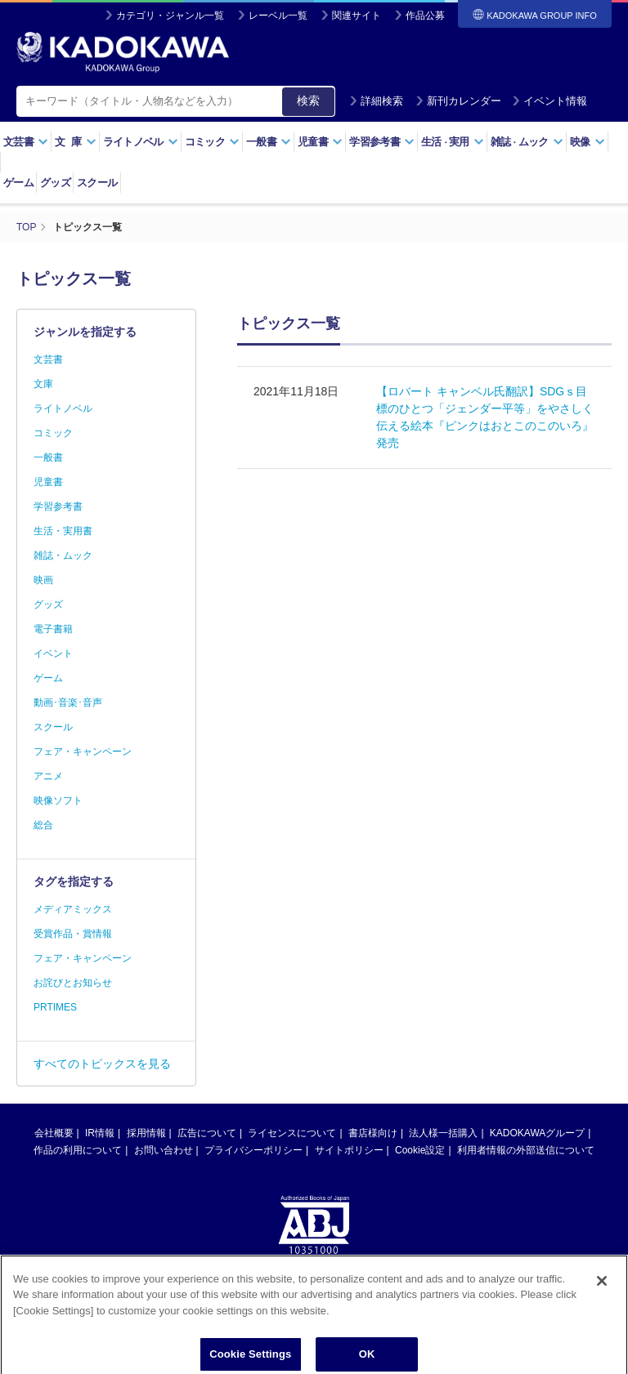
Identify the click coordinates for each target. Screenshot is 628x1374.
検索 (308, 100)
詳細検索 (376, 101)
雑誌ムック (527, 142)
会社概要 (54, 1133)
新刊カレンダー (458, 101)
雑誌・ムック (63, 555)
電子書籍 (53, 629)
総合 (43, 825)
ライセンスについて (292, 1133)
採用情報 (146, 1133)
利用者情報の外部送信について (525, 1150)
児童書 (320, 142)
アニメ (48, 776)
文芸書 (25, 142)
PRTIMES (55, 1007)
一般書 (268, 142)
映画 (43, 580)
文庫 (43, 384)
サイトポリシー (349, 1150)
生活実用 (452, 142)
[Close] (602, 1325)
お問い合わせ (163, 1150)
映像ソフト (58, 800)
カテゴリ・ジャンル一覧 (170, 15)
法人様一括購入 (443, 1133)
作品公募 (425, 15)
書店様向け (372, 1133)
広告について (206, 1133)
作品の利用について (78, 1150)
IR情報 (99, 1133)
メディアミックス (73, 909)
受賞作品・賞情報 (73, 933)
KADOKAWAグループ (537, 1133)
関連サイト (356, 15)
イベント (53, 653)
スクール (97, 182)
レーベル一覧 (278, 15)
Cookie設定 (420, 1150)
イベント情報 (549, 101)
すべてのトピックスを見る (102, 1063)
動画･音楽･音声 (68, 702)
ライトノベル (140, 142)
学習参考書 (382, 142)
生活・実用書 (63, 531)
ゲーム (18, 182)
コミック (212, 142)
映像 (587, 142)
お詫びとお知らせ (73, 982)
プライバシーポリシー (253, 1150)
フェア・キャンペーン (83, 751)
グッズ (55, 182)
